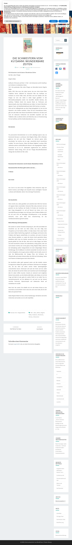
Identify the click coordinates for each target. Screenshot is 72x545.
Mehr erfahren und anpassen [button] (12, 21)
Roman (30, 317)
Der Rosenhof (60, 488)
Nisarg (50, 542)
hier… (58, 429)
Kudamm (34, 315)
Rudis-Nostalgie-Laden (60, 444)
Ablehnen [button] (53, 21)
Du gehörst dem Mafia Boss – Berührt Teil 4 (60, 470)
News (59, 159)
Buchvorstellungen (61, 144)
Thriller (59, 235)
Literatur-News (60, 147)
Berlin (38, 312)
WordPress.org (60, 522)
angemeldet (17, 344)
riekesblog (27, 67)
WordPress (40, 542)
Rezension (40, 315)
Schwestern (36, 317)
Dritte (33, 8)
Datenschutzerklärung (60, 535)
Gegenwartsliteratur (63, 224)
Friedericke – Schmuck (60, 445)
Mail (56, 286)
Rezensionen (60, 218)
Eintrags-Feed (60, 516)
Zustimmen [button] (63, 21)
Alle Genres (60, 191)
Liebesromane (61, 227)
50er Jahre (33, 312)
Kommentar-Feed (61, 519)
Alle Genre (60, 167)
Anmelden (59, 513)
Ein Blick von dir (60, 475)
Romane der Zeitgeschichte (17, 312)
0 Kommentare (36, 67)
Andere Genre (61, 221)
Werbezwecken (7, 11)
